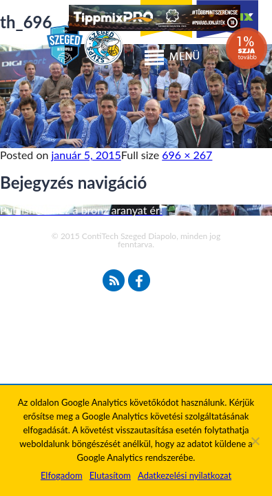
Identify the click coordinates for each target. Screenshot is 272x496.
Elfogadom (62, 475)
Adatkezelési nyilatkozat (184, 475)
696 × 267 (187, 154)
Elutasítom (110, 475)
